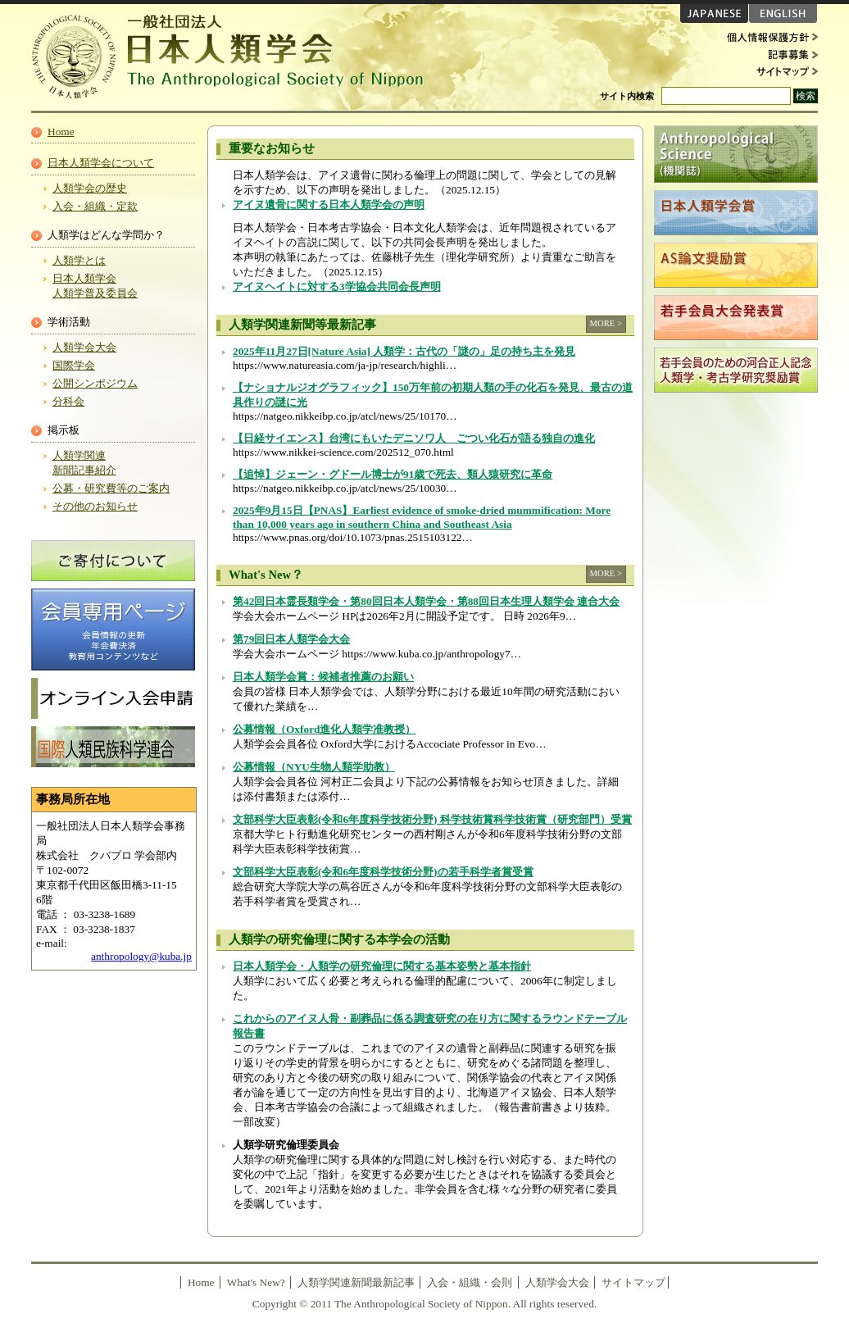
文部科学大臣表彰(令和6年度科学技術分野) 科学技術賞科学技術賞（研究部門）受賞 (432, 819)
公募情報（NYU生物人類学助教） (314, 767)
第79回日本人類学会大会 (291, 639)
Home (61, 131)
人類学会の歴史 (89, 188)
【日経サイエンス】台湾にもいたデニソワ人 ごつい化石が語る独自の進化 (414, 438)
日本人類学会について (101, 163)
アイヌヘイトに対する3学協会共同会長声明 (337, 286)
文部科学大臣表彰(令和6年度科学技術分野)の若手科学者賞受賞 (383, 872)
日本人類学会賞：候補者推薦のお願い (323, 677)
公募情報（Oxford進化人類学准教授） (324, 729)
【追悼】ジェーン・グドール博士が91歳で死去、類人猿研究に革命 (392, 474)
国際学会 (73, 365)
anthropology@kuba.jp (141, 956)
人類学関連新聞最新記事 (356, 1282)
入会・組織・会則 (469, 1282)
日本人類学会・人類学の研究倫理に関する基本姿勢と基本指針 (382, 966)
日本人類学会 (236, 57)
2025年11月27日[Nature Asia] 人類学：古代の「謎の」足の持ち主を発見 (404, 351)
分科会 (68, 401)
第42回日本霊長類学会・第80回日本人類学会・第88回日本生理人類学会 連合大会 (426, 601)
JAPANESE (714, 13)
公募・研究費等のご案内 (111, 488)
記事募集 (769, 54)
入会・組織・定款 (95, 206)
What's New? (256, 1282)
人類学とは (79, 260)
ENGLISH (783, 13)
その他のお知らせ (95, 506)
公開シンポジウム (95, 383)
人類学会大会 (84, 347)
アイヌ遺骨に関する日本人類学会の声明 (328, 204)
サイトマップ (769, 70)
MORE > (606, 323)
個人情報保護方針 (769, 38)
